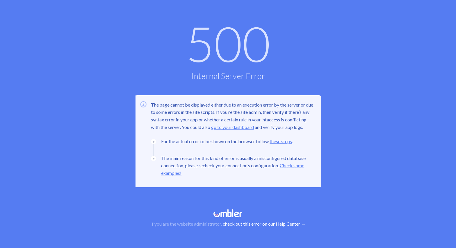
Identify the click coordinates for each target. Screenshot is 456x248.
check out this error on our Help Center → (264, 224)
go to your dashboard (232, 127)
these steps (281, 141)
